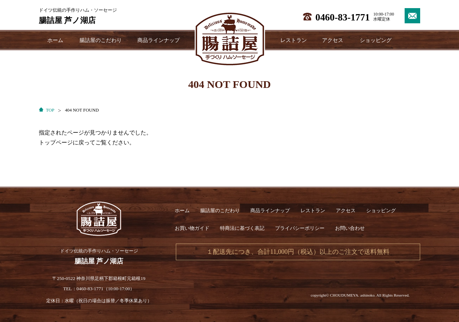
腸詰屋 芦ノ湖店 (67, 20)
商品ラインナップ (158, 40)
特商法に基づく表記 (242, 228)
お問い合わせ (350, 228)
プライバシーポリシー (299, 228)
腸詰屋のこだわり (100, 40)
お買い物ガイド (192, 228)
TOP (50, 110)
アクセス (332, 40)
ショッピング (376, 40)
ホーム (55, 40)
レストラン (293, 40)
